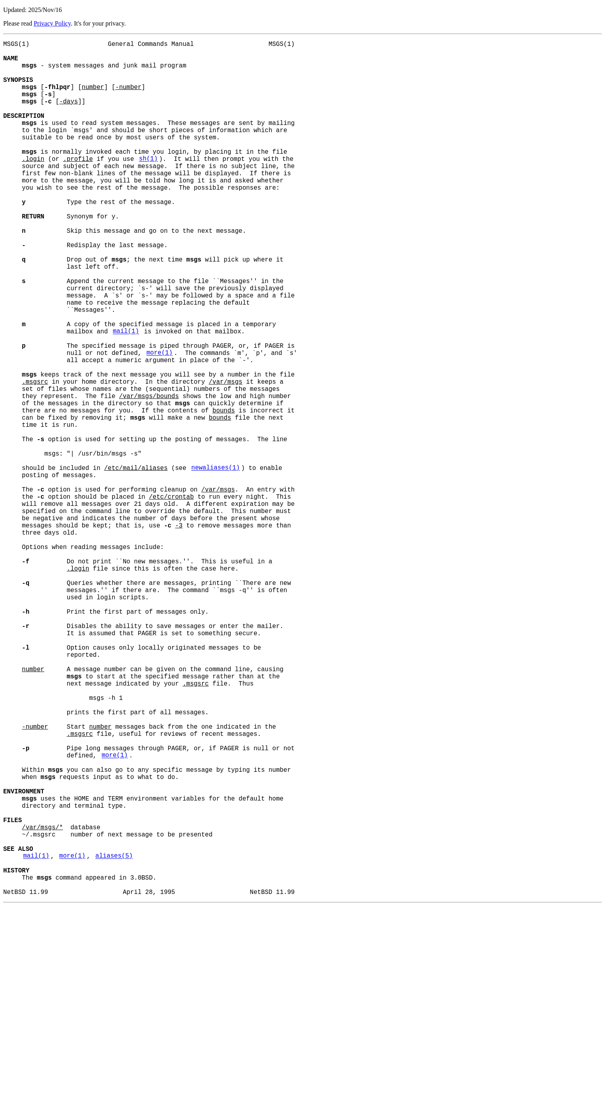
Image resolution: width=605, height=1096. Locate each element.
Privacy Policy (52, 23)
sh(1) (148, 185)
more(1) (160, 422)
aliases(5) (114, 1037)
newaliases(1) (215, 563)
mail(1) (126, 396)
